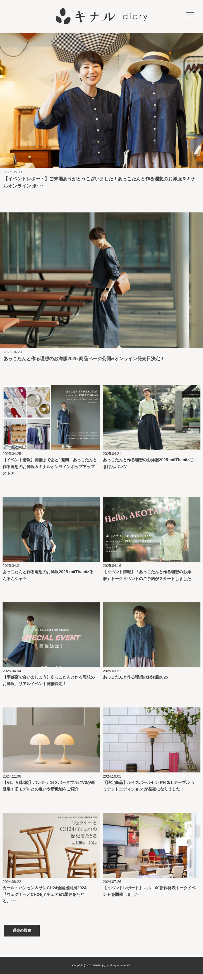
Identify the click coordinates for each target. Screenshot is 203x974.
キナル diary (101, 16)
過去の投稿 (22, 930)
